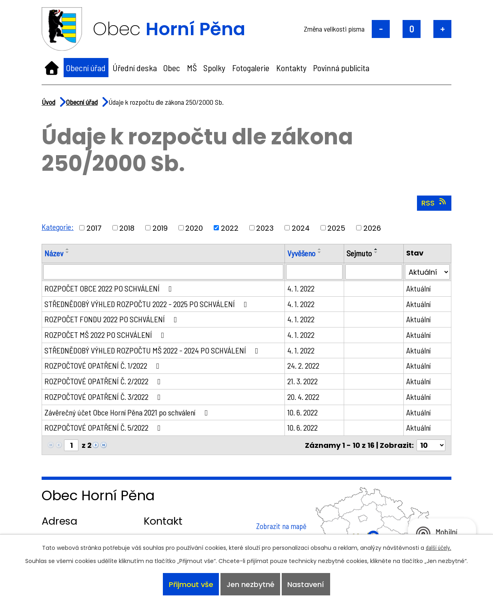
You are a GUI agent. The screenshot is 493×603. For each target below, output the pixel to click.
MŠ (192, 67)
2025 (336, 228)
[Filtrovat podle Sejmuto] (373, 272)
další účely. (438, 547)
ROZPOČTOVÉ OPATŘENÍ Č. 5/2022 (104, 427)
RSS (434, 203)
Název (53, 253)
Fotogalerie (250, 67)
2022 (229, 228)
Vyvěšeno (301, 253)
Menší (381, 29)
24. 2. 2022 (303, 365)
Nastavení (305, 584)
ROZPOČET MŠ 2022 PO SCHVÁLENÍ (106, 334)
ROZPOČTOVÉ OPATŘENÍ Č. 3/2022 (104, 396)
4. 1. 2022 (301, 288)
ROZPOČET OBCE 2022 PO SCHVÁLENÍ (109, 288)
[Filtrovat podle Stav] (427, 272)
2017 (94, 228)
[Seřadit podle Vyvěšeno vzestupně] (319, 249)
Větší (442, 29)
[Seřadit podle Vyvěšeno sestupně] (319, 252)
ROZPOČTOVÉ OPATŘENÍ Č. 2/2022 (104, 381)
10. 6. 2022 (302, 412)
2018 (126, 228)
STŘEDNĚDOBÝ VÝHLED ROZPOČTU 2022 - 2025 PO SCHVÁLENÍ (147, 304)
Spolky (214, 67)
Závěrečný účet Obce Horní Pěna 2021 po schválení (127, 412)
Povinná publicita (341, 67)
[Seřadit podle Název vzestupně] (67, 249)
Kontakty (291, 67)
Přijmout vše (191, 584)
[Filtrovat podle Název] (163, 272)
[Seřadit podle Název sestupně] (67, 252)
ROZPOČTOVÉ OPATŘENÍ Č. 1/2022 (103, 365)
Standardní (412, 29)
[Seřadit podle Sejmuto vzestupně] (376, 249)
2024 (301, 228)
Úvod (52, 67)
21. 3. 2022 (302, 381)
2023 (265, 228)
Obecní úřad (86, 67)
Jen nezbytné (250, 584)
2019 (160, 228)
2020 (194, 228)
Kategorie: (58, 227)
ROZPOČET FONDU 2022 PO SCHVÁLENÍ (112, 319)
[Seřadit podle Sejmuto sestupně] (376, 252)
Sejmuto (359, 253)
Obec (171, 67)
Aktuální (418, 288)
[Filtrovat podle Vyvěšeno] (314, 272)
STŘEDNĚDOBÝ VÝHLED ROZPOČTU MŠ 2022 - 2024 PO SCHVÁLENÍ (153, 350)
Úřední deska (134, 67)
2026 (372, 228)
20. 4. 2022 (303, 396)
